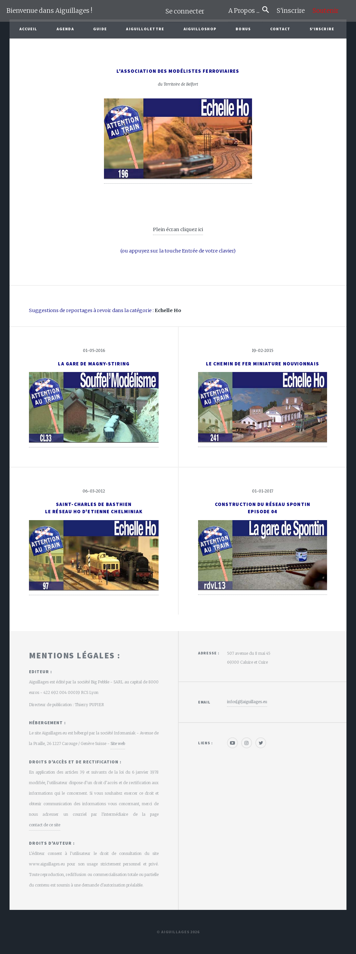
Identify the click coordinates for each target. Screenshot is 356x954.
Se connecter (184, 11)
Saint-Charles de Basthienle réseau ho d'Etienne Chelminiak (93, 508)
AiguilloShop (200, 28)
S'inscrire (293, 10)
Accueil (28, 28)
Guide (100, 28)
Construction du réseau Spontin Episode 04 (262, 508)
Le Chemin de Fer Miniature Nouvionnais (262, 364)
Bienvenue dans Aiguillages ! (49, 10)
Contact (280, 28)
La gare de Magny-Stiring (93, 364)
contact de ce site (44, 824)
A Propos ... (245, 10)
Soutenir (325, 10)
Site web (118, 743)
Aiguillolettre (145, 28)
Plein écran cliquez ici (178, 229)
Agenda (65, 28)
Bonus (243, 28)
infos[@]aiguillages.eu (247, 701)
